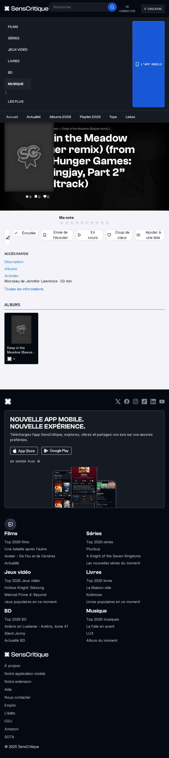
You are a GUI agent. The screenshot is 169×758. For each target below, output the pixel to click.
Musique (96, 611)
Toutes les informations (24, 289)
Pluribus (93, 549)
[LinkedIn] (153, 403)
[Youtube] (162, 403)
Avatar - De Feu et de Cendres (29, 556)
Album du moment (101, 640)
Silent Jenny (14, 633)
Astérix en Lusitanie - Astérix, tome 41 (36, 626)
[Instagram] (135, 403)
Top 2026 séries (99, 542)
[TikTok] (144, 403)
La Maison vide (98, 587)
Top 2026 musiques (102, 619)
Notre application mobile (24, 673)
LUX (90, 633)
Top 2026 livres (99, 580)
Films (10, 533)
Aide (8, 689)
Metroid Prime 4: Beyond (25, 595)
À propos (12, 665)
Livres (93, 572)
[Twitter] (118, 403)
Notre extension (17, 681)
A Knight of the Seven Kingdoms (113, 556)
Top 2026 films (16, 542)
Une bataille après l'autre (25, 549)
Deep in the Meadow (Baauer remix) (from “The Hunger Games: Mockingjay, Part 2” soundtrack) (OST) (20, 350)
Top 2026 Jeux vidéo (22, 580)
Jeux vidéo (17, 572)
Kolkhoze (94, 595)
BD (7, 611)
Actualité (11, 563)
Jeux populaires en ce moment (30, 602)
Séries (94, 533)
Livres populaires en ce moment (113, 602)
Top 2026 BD (15, 619)
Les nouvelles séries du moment (113, 563)
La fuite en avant (100, 626)
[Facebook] (126, 403)
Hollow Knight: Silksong (24, 587)
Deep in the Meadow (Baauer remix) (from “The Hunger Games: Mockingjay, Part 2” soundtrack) (87, 128)
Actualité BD (14, 640)
